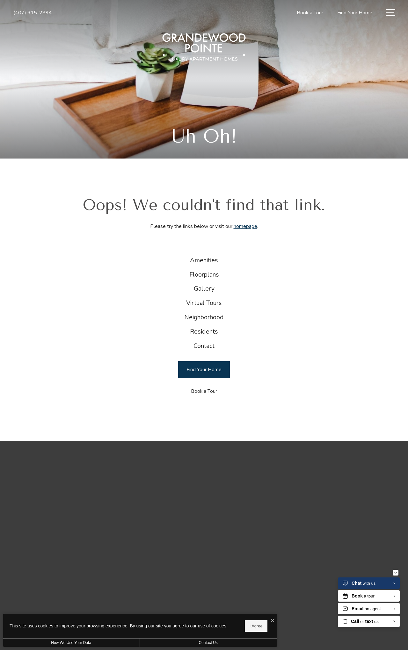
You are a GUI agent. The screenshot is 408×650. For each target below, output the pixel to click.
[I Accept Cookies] (222, 618)
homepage (245, 226)
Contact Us (170, 642)
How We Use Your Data (59, 642)
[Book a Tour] (204, 418)
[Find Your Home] (204, 396)
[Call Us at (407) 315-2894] (33, 13)
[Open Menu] (390, 12)
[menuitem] (204, 262)
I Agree (205, 624)
